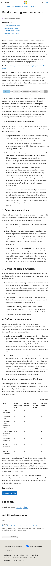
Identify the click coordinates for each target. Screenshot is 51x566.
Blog (27, 555)
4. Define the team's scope (11, 33)
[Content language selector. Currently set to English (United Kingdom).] (13, 546)
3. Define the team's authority (12, 30)
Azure (8, 6)
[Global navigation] (2, 2)
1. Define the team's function (12, 26)
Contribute (35, 555)
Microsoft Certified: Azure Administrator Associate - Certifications (21, 526)
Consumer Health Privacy (19, 558)
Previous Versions (19, 555)
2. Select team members (11, 28)
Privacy (6, 558)
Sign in (47, 2)
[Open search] (43, 2)
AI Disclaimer (7, 555)
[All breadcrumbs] (4, 6)
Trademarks (7, 560)
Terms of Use (33, 558)
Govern (32, 6)
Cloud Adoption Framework (20, 6)
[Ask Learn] (43, 6)
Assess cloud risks (9, 493)
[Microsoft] (25, 2)
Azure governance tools (18, 66)
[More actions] (47, 6)
